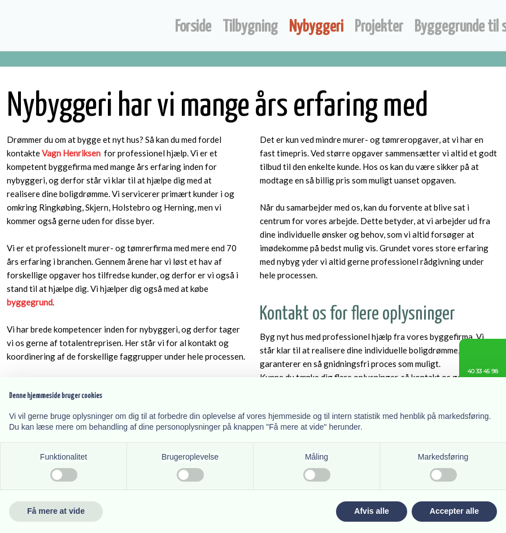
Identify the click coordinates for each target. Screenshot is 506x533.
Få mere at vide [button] (56, 510)
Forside (193, 27)
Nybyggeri (316, 27)
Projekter (379, 27)
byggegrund (30, 302)
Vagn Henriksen (71, 153)
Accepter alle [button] (454, 510)
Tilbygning (250, 27)
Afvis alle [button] (371, 510)
